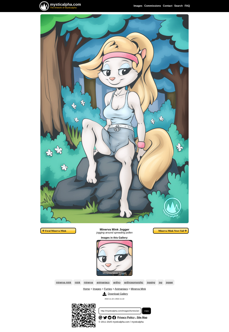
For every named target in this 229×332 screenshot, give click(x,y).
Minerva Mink (138, 289)
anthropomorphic (133, 282)
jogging (151, 282)
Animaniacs (121, 289)
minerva (88, 282)
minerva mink (63, 282)
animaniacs (103, 282)
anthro (116, 282)
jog (160, 282)
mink (77, 282)
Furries (108, 289)
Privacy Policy (126, 317)
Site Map (142, 317)
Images (97, 289)
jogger (169, 282)
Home (86, 289)
